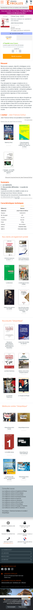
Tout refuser (22, 607)
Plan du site (27, 586)
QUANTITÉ (16, 48)
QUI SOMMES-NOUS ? (6, 549)
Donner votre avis (16, 28)
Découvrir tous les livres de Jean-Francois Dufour (18, 177)
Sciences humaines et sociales (18, 511)
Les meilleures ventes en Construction (12, 495)
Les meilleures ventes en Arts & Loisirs (12, 502)
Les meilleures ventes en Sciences (11, 498)
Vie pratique (5, 511)
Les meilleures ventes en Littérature (12, 500)
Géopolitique (5, 512)
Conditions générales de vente (17, 586)
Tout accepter (11, 607)
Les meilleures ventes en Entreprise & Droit (14, 496)
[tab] (9, 37)
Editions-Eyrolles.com (6, 582)
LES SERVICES (16, 560)
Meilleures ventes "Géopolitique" (14, 406)
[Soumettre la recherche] (31, 8)
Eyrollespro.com (17, 582)
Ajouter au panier (16, 56)
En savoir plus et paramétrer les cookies (18, 602)
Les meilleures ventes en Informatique (12, 493)
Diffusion (23, 582)
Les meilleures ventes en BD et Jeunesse (13, 507)
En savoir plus (28, 120)
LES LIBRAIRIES (16, 553)
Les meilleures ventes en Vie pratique (12, 504)
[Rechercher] (14, 8)
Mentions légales (5, 586)
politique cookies (16, 600)
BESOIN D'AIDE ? (16, 556)
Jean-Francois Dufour (17, 23)
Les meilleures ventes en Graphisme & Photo (14, 491)
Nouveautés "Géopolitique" (12, 321)
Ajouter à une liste (16, 33)
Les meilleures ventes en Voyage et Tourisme (14, 506)
